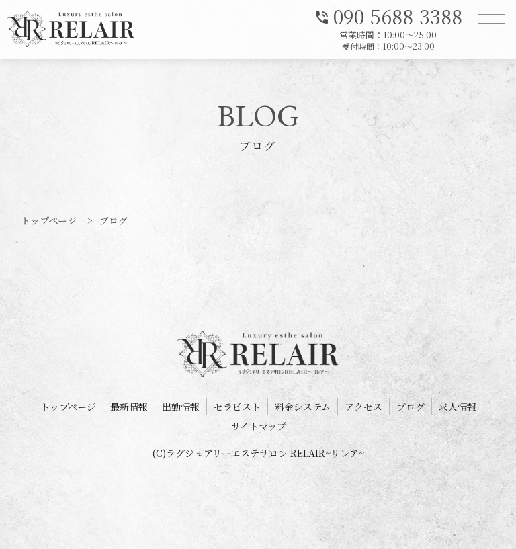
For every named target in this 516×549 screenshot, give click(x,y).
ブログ (410, 406)
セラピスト (237, 406)
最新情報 (129, 406)
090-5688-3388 (388, 15)
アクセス (363, 406)
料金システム (303, 406)
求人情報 (457, 406)
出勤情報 (181, 406)
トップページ (68, 406)
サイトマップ (258, 426)
